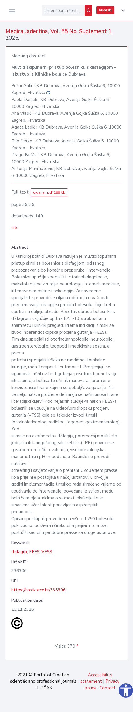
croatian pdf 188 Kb (49, 192)
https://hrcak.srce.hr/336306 (38, 590)
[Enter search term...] (63, 10)
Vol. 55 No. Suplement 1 (80, 31)
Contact (107, 688)
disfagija (19, 552)
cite (15, 227)
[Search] (88, 10)
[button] (122, 10)
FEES (34, 552)
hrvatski (105, 10)
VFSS (46, 552)
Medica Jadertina (26, 31)
